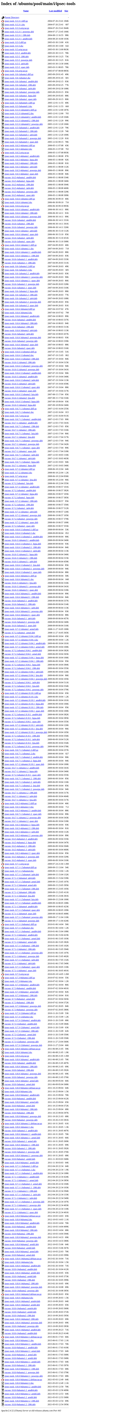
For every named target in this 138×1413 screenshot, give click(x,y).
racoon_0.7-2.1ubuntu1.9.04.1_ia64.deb (22, 682)
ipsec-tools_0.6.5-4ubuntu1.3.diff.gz (21, 803)
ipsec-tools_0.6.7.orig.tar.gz (17, 416)
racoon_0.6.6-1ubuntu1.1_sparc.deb (20, 288)
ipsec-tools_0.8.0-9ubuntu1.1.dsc (19, 1340)
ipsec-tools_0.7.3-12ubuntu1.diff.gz (20, 1013)
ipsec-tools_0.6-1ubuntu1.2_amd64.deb (22, 273)
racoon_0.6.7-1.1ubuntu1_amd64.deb (21, 423)
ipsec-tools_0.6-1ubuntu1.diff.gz (19, 74)
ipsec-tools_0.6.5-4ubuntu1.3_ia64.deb (22, 832)
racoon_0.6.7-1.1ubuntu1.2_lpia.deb (20, 800)
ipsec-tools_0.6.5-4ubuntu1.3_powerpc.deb (24, 835)
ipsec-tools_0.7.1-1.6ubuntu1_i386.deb (22, 946)
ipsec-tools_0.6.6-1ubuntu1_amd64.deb (22, 209)
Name (26, 11)
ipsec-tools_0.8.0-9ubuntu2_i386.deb (21, 1230)
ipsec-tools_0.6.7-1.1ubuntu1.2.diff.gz (21, 750)
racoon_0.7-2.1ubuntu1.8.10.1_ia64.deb (22, 739)
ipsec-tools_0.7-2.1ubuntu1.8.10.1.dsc (21, 697)
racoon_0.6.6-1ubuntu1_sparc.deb (20, 241)
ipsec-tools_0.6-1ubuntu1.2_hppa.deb (21, 291)
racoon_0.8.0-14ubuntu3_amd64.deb (21, 1333)
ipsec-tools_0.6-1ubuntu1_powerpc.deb (22, 92)
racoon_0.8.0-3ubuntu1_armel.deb (20, 1084)
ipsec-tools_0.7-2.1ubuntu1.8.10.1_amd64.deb (25, 700)
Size (66, 11)
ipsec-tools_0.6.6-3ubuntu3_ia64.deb (21, 330)
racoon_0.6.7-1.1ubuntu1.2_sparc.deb (21, 821)
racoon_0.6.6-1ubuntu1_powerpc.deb (21, 227)
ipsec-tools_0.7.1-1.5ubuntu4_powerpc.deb (24, 917)
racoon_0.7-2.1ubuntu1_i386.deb (19, 505)
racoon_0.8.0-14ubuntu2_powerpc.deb (22, 1290)
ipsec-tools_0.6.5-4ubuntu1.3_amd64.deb (23, 810)
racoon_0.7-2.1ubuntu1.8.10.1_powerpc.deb (24, 746)
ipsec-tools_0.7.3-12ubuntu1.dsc (19, 1017)
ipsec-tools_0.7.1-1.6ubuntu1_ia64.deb (22, 960)
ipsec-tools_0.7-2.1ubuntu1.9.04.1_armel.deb (25, 647)
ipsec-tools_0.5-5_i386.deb (17, 56)
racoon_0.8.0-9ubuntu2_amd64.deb (20, 1226)
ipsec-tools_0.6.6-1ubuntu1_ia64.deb (21, 231)
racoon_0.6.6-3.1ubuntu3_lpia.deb (20, 398)
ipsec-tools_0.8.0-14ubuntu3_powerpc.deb (23, 1322)
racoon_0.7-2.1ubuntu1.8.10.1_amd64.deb (23, 714)
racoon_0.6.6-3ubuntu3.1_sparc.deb (20, 625)
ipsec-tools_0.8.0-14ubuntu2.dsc (19, 1262)
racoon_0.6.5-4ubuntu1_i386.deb (19, 184)
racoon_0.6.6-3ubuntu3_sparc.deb (20, 348)
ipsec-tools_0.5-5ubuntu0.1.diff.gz (20, 103)
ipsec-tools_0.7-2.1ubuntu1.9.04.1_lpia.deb (24, 675)
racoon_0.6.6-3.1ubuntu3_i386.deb (20, 362)
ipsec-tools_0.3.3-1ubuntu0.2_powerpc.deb (24, 124)
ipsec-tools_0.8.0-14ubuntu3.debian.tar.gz (23, 1294)
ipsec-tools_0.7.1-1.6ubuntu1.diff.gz (21, 924)
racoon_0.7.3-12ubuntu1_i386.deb (20, 1038)
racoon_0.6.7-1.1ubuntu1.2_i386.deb (21, 793)
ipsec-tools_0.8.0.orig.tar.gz (17, 1056)
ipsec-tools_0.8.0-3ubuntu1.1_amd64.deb (23, 1134)
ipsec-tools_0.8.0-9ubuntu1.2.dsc (19, 1383)
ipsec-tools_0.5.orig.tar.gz (16, 49)
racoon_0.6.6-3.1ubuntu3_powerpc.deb (22, 369)
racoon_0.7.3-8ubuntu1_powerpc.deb (21, 1010)
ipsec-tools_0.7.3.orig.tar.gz (17, 974)
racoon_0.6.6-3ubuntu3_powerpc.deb (21, 341)
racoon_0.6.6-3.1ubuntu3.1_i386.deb (21, 558)
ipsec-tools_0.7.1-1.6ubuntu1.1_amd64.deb (24, 1173)
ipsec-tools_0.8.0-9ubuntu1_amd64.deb (22, 1095)
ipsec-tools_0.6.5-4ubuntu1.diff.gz (20, 145)
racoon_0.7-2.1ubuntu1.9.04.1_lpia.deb (22, 686)
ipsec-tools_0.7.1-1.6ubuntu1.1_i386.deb (23, 1187)
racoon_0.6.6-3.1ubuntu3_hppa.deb (20, 405)
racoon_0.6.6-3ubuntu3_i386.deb (19, 327)
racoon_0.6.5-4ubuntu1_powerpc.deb (21, 192)
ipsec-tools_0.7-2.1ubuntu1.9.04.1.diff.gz (23, 636)
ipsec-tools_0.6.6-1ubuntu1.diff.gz (20, 199)
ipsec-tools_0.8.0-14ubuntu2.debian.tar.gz (23, 1258)
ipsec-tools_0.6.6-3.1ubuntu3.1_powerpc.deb (24, 569)
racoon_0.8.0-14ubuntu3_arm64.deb (21, 1308)
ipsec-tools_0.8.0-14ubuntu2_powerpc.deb (23, 1287)
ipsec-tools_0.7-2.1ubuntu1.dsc (18, 473)
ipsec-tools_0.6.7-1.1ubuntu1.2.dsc (20, 753)
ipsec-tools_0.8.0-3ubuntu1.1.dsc (19, 1127)
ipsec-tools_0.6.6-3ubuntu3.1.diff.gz (21, 576)
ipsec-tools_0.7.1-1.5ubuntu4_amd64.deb (23, 903)
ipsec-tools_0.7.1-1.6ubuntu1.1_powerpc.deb (24, 1202)
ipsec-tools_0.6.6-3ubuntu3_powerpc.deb (23, 337)
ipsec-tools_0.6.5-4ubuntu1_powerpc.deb (23, 170)
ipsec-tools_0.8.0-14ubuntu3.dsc (19, 1298)
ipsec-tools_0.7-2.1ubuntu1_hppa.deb (21, 494)
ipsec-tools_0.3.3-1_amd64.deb (18, 39)
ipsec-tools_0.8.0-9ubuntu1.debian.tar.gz (22, 1088)
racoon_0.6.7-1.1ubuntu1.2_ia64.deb (21, 796)
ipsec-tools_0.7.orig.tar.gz (16, 476)
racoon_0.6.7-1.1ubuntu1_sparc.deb (20, 451)
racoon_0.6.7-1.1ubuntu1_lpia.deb (20, 437)
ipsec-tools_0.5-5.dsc (14, 46)
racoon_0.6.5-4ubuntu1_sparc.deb (20, 195)
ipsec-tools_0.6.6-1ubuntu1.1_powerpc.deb (24, 277)
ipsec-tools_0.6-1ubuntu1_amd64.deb (21, 81)
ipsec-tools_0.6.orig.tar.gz (16, 71)
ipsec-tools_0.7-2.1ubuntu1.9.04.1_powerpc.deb (26, 679)
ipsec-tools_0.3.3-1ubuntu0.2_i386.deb (22, 120)
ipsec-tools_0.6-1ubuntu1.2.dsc (18, 270)
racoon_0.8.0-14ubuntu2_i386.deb (20, 1280)
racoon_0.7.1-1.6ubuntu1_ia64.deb (20, 963)
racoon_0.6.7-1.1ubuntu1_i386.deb (20, 430)
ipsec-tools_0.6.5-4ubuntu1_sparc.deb (21, 174)
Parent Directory (12, 17)
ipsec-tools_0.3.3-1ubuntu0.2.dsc (19, 113)
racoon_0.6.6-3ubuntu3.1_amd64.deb (21, 601)
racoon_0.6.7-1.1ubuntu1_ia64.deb (20, 458)
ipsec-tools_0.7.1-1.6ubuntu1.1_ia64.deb (23, 1194)
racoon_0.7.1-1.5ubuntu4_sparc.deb (20, 913)
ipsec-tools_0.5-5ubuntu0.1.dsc (18, 106)
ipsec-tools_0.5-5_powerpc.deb (18, 60)
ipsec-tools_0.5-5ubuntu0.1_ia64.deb (21, 135)
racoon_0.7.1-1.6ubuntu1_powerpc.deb (22, 956)
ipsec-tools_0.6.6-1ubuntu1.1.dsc (19, 248)
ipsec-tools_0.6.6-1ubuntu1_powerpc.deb (23, 216)
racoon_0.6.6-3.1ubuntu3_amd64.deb (21, 376)
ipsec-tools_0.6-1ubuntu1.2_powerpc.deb (23, 302)
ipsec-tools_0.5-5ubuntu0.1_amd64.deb (22, 128)
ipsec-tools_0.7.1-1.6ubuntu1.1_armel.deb (23, 1184)
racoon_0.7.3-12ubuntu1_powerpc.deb (22, 1042)
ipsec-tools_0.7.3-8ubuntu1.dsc (18, 981)
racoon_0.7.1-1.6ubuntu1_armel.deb (21, 942)
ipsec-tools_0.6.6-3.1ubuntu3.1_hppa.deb (23, 544)
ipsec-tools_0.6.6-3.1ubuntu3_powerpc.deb (24, 366)
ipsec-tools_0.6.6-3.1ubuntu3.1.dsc (20, 533)
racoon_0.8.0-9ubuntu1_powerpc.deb (21, 1120)
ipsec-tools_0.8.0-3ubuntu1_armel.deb (22, 1081)
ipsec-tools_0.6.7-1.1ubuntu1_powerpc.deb (24, 440)
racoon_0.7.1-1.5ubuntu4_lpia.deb (20, 896)
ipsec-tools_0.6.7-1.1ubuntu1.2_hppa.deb (23, 761)
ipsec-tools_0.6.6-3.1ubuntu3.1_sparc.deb (23, 572)
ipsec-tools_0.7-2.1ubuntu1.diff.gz (20, 469)
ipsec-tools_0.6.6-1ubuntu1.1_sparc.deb (22, 280)
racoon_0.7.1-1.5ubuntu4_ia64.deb (20, 878)
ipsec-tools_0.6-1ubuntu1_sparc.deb (20, 99)
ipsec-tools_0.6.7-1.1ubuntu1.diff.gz (21, 408)
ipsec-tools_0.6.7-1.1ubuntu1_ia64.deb (22, 455)
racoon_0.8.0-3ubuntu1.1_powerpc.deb (22, 1152)
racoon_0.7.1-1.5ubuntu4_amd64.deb (21, 906)
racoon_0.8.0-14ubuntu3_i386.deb (20, 1315)
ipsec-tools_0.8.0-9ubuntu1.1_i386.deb (22, 1369)
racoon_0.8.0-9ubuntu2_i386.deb (19, 1234)
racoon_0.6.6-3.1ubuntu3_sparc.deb (20, 391)
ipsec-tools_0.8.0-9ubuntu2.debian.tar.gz (22, 1216)
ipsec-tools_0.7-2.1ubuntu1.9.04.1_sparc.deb (24, 711)
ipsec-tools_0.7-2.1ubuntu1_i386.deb (21, 501)
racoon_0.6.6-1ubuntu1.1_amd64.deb (21, 259)
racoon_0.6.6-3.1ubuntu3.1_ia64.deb (21, 561)
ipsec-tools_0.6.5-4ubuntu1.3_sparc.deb (22, 853)
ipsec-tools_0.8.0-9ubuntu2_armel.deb (22, 1251)
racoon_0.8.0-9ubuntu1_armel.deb (20, 1106)
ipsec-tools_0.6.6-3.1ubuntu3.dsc (19, 355)
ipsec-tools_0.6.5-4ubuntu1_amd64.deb (22, 156)
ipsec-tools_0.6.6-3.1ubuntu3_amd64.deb (23, 373)
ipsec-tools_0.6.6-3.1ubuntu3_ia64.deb (22, 380)
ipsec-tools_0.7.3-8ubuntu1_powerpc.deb (23, 1006)
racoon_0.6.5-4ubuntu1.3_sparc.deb (20, 860)
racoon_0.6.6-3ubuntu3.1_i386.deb (20, 604)
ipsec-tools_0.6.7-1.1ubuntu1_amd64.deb (23, 419)
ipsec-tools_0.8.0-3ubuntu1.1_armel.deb (22, 1138)
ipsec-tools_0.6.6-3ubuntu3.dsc (18, 312)
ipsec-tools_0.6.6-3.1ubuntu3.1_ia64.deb (23, 551)
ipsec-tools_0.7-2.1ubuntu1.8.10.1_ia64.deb (24, 725)
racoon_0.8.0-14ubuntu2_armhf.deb (20, 1276)
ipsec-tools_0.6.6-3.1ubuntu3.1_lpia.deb (22, 565)
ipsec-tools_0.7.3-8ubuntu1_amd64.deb (22, 985)
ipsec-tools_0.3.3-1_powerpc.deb (19, 32)
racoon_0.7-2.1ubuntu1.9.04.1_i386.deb (22, 668)
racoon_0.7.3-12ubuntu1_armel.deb (20, 1034)
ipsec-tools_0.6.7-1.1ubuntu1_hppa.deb (22, 462)
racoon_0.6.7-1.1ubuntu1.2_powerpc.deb (23, 817)
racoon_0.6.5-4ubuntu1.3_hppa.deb (20, 842)
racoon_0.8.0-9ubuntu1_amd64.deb (20, 1098)
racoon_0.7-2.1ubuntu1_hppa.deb (19, 497)
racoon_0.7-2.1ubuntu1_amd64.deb (20, 490)
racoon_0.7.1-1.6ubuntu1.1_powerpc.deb (23, 1205)
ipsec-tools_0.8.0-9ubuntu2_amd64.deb (22, 1223)
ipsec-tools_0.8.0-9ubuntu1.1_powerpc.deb (24, 1376)
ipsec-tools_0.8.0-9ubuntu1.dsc (18, 1091)
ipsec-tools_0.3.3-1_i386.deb (17, 35)
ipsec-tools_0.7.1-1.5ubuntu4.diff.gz (21, 867)
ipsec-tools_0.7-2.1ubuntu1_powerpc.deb (23, 515)
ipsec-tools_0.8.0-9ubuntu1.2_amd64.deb (23, 1387)
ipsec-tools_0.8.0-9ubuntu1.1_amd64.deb (23, 1344)
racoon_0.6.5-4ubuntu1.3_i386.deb (20, 846)
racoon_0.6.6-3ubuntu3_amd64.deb (20, 320)
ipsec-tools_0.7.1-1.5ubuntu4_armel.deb (22, 881)
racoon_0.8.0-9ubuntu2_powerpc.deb (21, 1241)
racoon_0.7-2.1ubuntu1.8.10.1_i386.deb (22, 736)
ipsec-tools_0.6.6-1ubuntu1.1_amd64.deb (23, 252)
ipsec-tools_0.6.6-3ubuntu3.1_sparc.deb (22, 615)
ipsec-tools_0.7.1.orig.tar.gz (17, 864)
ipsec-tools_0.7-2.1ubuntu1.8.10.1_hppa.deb (24, 704)
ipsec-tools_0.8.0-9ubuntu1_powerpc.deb (23, 1116)
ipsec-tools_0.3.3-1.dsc (15, 24)
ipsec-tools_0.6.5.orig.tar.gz (17, 152)
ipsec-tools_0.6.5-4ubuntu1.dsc (18, 149)
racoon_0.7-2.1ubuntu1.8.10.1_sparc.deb (23, 775)
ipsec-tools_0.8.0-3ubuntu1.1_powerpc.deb (24, 1155)
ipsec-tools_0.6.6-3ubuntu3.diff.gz (20, 309)
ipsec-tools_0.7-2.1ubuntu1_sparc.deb (21, 522)
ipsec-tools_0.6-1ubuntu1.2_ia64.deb (21, 298)
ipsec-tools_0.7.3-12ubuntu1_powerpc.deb (23, 1045)
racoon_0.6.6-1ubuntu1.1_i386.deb (20, 263)
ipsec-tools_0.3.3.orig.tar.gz (17, 28)
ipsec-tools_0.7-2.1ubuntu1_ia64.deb (21, 512)
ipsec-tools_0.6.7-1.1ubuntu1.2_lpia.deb (22, 785)
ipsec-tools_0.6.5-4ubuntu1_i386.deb (21, 163)
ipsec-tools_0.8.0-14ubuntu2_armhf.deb (22, 1273)
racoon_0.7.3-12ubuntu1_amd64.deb (21, 1024)
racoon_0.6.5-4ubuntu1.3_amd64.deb (21, 839)
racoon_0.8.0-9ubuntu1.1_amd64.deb (21, 1347)
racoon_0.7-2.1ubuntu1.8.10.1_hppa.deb (22, 718)
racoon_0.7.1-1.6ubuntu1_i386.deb (20, 949)
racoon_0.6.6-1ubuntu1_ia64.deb (19, 238)
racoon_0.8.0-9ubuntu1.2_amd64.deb (21, 1390)
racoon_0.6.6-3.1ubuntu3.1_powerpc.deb (23, 586)
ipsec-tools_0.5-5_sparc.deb (17, 67)
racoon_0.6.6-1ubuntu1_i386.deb (19, 224)
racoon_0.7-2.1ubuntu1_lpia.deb (19, 483)
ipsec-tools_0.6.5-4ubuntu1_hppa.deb (21, 160)
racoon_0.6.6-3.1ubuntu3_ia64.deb (20, 384)
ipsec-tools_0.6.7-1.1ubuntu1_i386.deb (22, 426)
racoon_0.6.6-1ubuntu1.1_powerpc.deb (22, 284)
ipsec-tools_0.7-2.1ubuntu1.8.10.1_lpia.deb (24, 729)
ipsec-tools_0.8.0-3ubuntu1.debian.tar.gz (22, 1049)
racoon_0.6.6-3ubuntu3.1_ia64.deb (20, 618)
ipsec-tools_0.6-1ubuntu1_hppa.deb (20, 96)
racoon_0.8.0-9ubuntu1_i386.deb (19, 1113)
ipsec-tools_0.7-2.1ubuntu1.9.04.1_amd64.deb (25, 643)
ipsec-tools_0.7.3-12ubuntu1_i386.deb (22, 1031)
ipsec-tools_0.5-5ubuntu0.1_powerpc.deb (23, 138)
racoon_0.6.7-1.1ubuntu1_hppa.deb (20, 465)
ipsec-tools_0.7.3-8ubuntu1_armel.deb (22, 992)
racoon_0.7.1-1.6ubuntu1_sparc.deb (20, 970)
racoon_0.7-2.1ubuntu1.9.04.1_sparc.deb (23, 721)
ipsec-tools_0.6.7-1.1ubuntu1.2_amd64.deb (24, 757)
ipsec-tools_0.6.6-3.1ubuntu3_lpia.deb (21, 394)
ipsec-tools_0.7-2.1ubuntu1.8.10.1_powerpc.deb (26, 732)
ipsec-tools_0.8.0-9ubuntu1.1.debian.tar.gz (23, 1337)
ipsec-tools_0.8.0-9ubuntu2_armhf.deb (22, 1244)
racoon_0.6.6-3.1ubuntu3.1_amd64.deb (22, 540)
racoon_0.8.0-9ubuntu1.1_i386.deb (20, 1365)
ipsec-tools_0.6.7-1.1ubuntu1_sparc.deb (22, 448)
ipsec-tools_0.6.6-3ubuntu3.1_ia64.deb (22, 608)
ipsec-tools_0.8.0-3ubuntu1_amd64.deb (22, 1059)
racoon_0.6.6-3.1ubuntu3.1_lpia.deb (20, 583)
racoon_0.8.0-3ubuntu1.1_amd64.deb (21, 1130)
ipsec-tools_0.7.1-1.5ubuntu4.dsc (19, 871)
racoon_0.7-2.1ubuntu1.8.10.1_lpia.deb (22, 743)
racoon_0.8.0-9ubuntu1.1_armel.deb (21, 1354)
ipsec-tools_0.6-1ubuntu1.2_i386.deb (21, 295)
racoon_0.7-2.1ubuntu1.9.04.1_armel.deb (23, 654)
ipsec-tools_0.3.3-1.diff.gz (16, 21)
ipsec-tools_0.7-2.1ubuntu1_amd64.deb (22, 487)
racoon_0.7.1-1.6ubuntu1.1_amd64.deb (22, 1177)
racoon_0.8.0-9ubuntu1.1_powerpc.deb (22, 1372)
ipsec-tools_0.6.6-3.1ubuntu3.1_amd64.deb (24, 537)
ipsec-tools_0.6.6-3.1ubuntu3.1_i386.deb (23, 547)
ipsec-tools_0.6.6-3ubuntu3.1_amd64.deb (23, 593)
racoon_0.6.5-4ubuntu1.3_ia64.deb (20, 849)
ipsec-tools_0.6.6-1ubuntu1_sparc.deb (21, 234)
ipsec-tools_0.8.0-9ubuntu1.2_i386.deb (22, 1401)
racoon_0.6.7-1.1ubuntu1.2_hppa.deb (21, 771)
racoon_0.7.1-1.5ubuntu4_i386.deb (20, 892)
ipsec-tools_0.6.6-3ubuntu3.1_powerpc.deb (24, 611)
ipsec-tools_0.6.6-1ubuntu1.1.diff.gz (21, 245)
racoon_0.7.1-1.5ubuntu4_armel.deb (21, 885)
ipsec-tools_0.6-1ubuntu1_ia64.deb (20, 88)
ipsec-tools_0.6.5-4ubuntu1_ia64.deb (21, 167)
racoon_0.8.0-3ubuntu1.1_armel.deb (21, 1141)
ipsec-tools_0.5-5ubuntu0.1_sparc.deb (21, 142)
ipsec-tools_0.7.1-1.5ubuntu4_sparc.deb (22, 910)
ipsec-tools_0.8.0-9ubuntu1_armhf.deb (22, 1162)
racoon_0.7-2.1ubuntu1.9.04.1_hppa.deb (22, 665)
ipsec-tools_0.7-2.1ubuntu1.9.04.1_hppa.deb (24, 657)
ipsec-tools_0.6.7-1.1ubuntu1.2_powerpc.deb (24, 789)
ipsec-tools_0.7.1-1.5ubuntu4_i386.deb (22, 889)
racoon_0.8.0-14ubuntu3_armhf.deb (20, 1312)
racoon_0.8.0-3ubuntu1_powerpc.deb (21, 1077)
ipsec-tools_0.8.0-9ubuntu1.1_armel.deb (22, 1351)
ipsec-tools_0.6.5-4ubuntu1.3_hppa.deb (22, 825)
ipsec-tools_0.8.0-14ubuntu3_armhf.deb (22, 1305)
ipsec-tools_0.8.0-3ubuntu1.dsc (18, 1052)
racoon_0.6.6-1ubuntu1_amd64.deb (20, 220)
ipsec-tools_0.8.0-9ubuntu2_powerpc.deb (23, 1237)
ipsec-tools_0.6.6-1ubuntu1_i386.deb (21, 213)
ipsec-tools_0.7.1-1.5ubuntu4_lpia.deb (21, 899)
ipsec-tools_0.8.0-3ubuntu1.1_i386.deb (22, 1145)
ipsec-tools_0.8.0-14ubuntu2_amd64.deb (23, 1266)
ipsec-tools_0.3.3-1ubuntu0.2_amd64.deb (23, 117)
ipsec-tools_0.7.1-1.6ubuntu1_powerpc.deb (24, 953)
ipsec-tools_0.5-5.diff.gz (15, 42)
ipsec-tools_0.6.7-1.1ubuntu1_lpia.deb (21, 433)
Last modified (55, 11)
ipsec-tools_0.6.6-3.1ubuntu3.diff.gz (21, 352)
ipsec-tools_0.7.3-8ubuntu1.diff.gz (20, 978)
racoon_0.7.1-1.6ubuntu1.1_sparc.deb (21, 1212)
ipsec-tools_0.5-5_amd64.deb (18, 53)
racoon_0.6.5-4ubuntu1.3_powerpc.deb (22, 857)
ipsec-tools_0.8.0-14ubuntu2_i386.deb (22, 1283)
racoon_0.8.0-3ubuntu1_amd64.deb (20, 1063)
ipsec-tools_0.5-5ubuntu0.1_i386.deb (21, 131)
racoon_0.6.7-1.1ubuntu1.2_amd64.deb (22, 768)
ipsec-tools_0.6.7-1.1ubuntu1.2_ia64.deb (23, 782)
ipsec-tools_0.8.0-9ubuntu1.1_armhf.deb (22, 1362)
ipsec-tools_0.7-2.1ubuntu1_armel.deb (22, 629)
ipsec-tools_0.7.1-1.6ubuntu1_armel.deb (22, 938)
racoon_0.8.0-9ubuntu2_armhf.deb (20, 1248)
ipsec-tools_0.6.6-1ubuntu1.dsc (18, 202)
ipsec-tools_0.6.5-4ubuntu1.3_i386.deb (22, 828)
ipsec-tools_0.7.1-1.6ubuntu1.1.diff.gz (21, 1166)
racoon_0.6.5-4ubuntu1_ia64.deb (19, 188)
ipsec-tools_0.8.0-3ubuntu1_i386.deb (21, 1066)
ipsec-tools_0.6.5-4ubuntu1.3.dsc (19, 807)
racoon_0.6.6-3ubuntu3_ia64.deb (19, 334)
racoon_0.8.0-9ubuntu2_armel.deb (20, 1255)
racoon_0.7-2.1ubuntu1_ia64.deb (19, 508)
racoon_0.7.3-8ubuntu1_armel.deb (20, 999)
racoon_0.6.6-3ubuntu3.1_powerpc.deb (22, 622)
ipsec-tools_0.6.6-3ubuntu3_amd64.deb (22, 316)
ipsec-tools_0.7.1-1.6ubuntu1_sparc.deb (22, 967)
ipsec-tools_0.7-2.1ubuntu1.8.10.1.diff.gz (23, 693)
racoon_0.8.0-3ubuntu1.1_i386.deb (20, 1148)
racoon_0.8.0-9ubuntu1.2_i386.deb (20, 1404)
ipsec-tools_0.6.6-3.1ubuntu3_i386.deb (22, 359)
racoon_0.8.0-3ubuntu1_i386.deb (19, 1070)
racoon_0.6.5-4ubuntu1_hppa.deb (19, 181)
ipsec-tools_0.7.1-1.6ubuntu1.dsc (19, 928)
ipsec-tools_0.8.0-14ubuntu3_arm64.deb (22, 1301)
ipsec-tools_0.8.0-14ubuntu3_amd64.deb (23, 1330)
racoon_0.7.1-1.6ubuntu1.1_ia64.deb (21, 1198)
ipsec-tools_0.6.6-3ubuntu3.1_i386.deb (22, 597)
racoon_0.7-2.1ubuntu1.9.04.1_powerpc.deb (24, 689)
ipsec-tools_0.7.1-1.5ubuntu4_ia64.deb (22, 874)
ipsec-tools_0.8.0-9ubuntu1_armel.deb (22, 1102)
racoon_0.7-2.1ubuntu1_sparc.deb (20, 526)
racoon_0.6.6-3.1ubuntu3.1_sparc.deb (21, 590)
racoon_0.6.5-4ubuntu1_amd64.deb (20, 177)
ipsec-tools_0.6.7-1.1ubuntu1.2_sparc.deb (23, 814)
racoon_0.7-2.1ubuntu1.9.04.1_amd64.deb (23, 650)
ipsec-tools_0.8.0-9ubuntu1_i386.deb (21, 1109)
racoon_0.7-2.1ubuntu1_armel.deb (20, 633)
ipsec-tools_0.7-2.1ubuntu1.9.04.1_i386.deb (24, 661)
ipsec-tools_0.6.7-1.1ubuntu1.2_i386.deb (23, 778)
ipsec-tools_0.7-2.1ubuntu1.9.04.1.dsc (21, 640)
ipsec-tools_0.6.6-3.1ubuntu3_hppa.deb (22, 401)
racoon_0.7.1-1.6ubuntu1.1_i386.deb (21, 1191)
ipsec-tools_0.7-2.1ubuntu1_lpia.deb (21, 480)
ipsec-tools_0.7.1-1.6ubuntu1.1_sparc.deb (23, 1209)
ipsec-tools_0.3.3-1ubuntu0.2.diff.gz (21, 110)
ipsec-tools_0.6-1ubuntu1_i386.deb (20, 85)
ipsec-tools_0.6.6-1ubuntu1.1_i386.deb (22, 256)
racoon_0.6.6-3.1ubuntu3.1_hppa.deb (21, 554)
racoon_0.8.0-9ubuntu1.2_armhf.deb (21, 1397)
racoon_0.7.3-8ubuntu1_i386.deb (19, 1002)
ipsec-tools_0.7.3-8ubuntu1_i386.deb (21, 995)
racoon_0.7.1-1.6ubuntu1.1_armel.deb (21, 1180)
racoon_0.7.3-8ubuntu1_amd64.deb (20, 988)
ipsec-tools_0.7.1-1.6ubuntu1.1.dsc (20, 1170)
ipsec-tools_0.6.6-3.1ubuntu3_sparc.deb (22, 387)
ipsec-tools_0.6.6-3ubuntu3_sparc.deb (21, 344)
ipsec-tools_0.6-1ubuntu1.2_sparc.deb (21, 305)
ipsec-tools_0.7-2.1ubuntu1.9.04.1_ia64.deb (24, 672)
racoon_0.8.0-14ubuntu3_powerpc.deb (22, 1326)
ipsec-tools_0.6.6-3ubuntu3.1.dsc (19, 579)
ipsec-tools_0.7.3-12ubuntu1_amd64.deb (23, 1020)
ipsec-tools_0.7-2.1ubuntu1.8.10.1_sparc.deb (24, 764)
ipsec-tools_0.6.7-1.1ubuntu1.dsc (19, 412)
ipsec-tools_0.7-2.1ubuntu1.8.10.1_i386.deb (24, 707)
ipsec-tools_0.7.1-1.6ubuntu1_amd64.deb (23, 931)
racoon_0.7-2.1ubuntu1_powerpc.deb (21, 519)
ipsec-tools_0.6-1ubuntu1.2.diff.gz (20, 266)
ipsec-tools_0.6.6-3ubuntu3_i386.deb (21, 323)
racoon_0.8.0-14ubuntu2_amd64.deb (21, 1269)
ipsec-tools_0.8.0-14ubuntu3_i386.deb (22, 1319)
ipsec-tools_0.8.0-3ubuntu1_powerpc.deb (23, 1074)
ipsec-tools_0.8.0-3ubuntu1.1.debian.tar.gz (23, 1123)
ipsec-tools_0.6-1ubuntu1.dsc (17, 78)
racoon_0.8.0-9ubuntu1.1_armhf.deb (21, 1358)
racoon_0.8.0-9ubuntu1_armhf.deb (20, 1159)
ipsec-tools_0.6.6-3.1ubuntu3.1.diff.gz (21, 529)
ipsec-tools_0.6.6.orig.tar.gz (17, 206)
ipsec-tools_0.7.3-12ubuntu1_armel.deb (22, 1027)
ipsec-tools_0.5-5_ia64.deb (16, 64)
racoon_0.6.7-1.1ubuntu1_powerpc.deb (22, 444)
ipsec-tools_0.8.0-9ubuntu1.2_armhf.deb (22, 1394)
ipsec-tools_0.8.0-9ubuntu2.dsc (18, 1219)
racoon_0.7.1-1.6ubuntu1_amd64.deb (21, 935)
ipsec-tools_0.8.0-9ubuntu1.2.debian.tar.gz (23, 1379)
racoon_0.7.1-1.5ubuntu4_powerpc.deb (22, 921)
